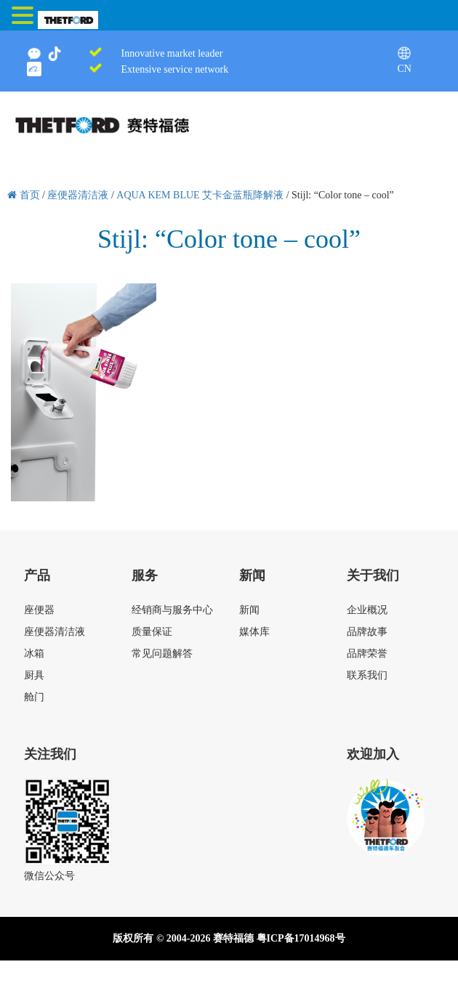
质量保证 (152, 631)
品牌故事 (367, 631)
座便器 (39, 609)
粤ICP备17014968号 (301, 938)
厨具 (34, 675)
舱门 (34, 697)
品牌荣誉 (367, 653)
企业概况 (367, 609)
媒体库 (254, 631)
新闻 (249, 609)
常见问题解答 (162, 653)
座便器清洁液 (54, 631)
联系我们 (367, 675)
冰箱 (34, 653)
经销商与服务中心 (172, 609)
